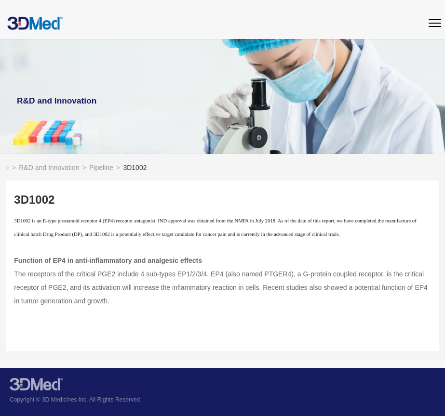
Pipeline (104, 168)
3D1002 (135, 168)
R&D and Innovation (52, 168)
